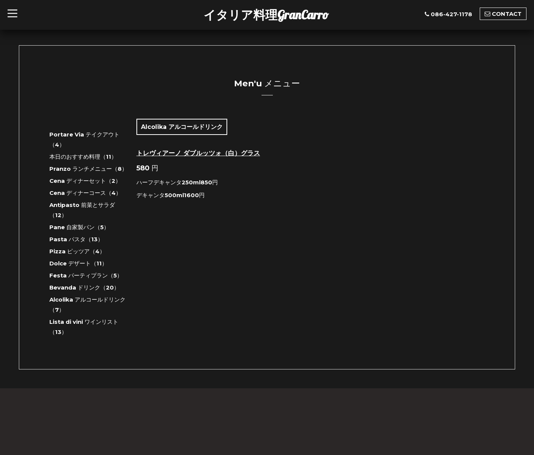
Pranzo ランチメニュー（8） (88, 168)
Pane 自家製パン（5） (79, 227)
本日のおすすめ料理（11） (83, 156)
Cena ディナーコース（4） (85, 192)
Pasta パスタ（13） (76, 239)
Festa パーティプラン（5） (85, 275)
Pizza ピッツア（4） (77, 251)
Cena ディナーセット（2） (85, 180)
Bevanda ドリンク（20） (84, 287)
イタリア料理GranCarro (266, 14)
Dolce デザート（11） (78, 263)
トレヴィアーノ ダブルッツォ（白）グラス (198, 153)
